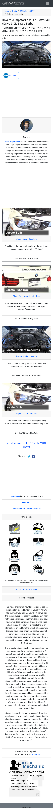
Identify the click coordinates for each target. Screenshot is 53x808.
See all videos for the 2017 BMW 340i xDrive (26, 445)
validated (10, 75)
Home (6, 11)
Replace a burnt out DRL (26, 413)
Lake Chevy (15, 496)
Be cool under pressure (26, 356)
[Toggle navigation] (47, 3)
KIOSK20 (36, 754)
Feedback (26, 502)
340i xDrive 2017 (27, 11)
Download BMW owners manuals (26, 508)
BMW (14, 11)
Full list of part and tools (26, 589)
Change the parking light (26, 239)
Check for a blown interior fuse (26, 296)
